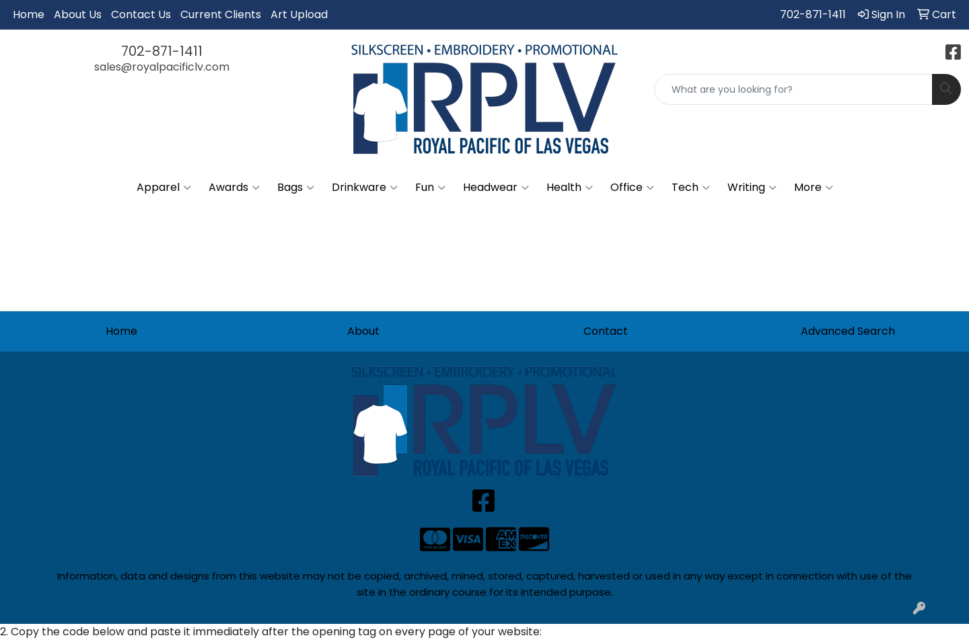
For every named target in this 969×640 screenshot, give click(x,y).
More (813, 187)
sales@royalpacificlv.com (161, 67)
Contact (605, 331)
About (363, 331)
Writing (752, 187)
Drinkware (365, 187)
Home (28, 14)
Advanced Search (848, 331)
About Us (78, 14)
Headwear (496, 187)
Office (632, 187)
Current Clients (220, 14)
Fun (430, 187)
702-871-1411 (813, 14)
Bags (295, 187)
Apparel (164, 187)
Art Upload (299, 14)
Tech (691, 187)
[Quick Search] (793, 89)
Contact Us (141, 14)
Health (569, 187)
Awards (234, 187)
